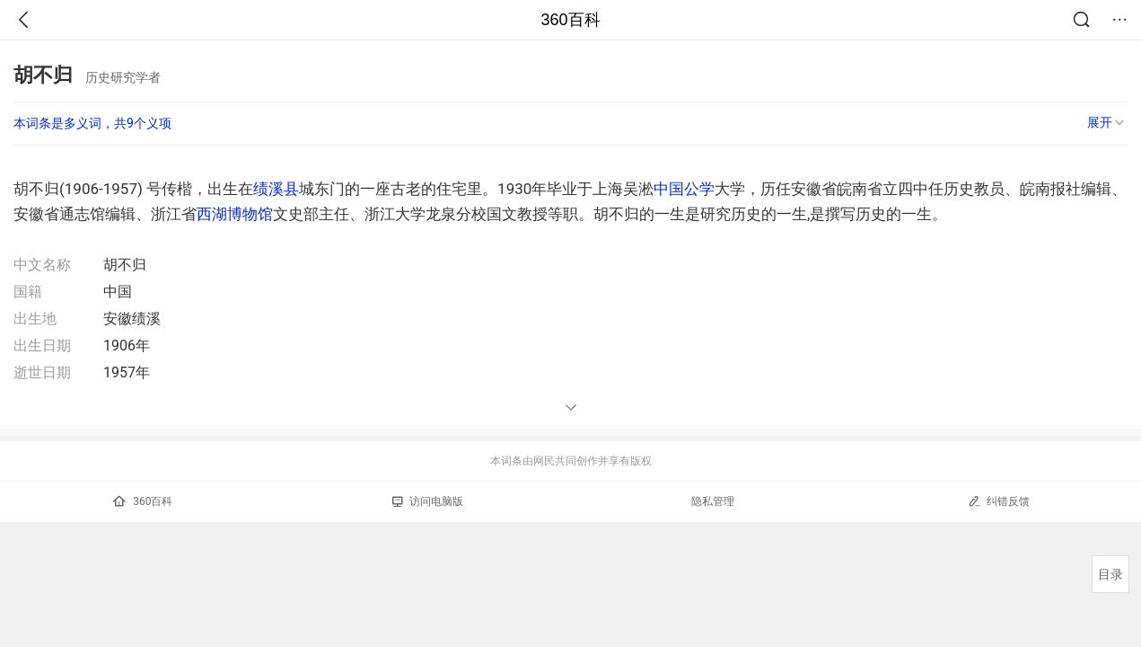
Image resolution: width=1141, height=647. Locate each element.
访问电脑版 (427, 501)
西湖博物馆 (235, 214)
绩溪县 (276, 189)
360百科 (570, 20)
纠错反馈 (999, 501)
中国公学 (684, 189)
